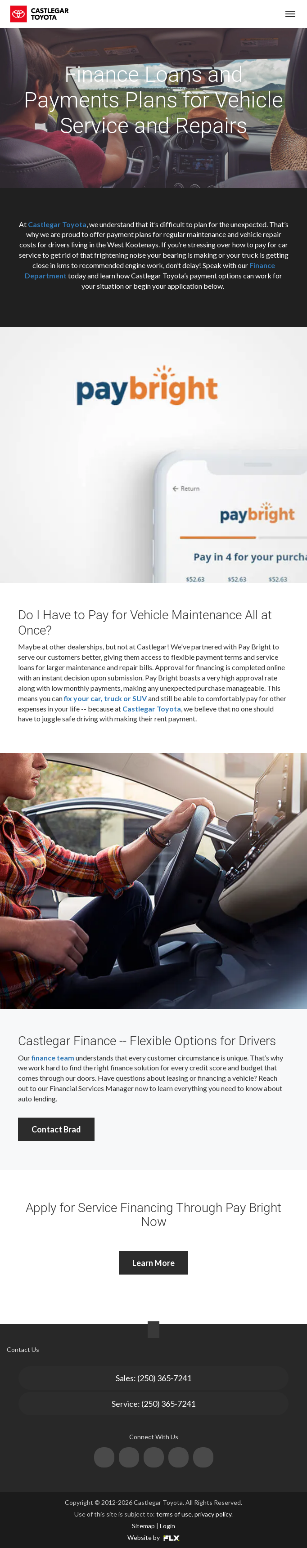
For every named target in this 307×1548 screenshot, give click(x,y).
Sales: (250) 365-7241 (153, 1378)
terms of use (174, 1514)
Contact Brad (56, 1129)
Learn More (153, 1263)
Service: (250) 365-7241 (153, 1404)
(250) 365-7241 (238, 14)
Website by (153, 1537)
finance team (53, 1057)
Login (167, 1526)
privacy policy (212, 1514)
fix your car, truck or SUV (105, 698)
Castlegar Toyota (57, 224)
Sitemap (143, 1526)
